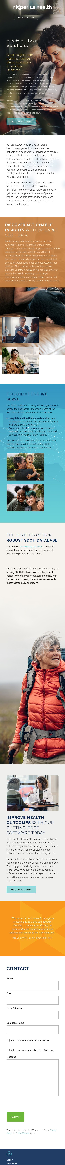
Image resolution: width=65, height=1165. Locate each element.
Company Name (15, 1023)
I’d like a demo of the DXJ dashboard (30, 1040)
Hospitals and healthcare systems (27, 418)
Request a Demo (26, 17)
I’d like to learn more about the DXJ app (31, 1050)
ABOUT (10, 1160)
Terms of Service (22, 1133)
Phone (10, 993)
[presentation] (26, 1104)
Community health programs (24, 428)
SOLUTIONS (12, 1163)
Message (11, 1057)
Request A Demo (21, 121)
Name (10, 978)
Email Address (14, 1008)
